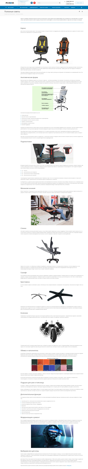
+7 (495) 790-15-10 (70, 1)
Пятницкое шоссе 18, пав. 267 (23, 0)
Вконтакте (32, 3)
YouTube (34, 3)
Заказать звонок (79, 2)
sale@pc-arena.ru (23, 1)
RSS (82, 11)
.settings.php (68, 465)
